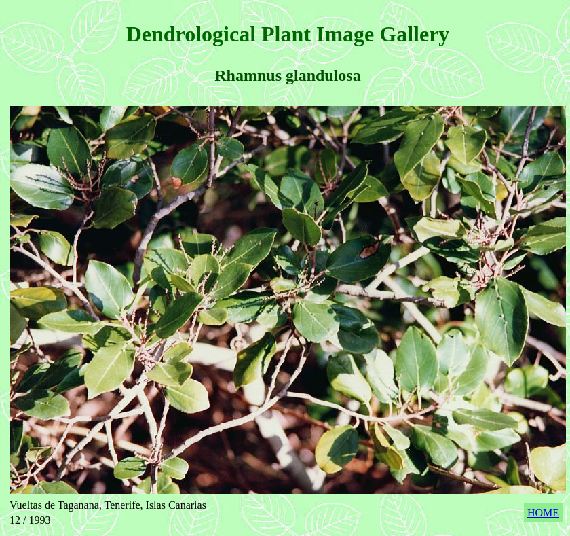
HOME (543, 512)
